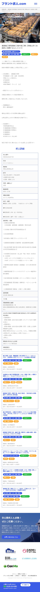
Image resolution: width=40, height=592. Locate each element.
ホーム (14, 574)
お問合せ (17, 575)
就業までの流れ (21, 574)
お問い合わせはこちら (11, 537)
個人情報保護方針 (32, 575)
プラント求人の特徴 (8, 575)
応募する (27, 585)
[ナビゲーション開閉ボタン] (35, 3)
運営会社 (24, 575)
